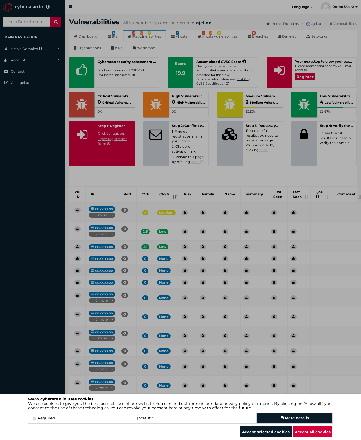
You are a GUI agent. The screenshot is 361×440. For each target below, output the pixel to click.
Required (44, 418)
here (173, 407)
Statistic (144, 418)
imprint (264, 403)
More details (295, 417)
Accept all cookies (313, 432)
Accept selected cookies (266, 432)
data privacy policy (232, 403)
